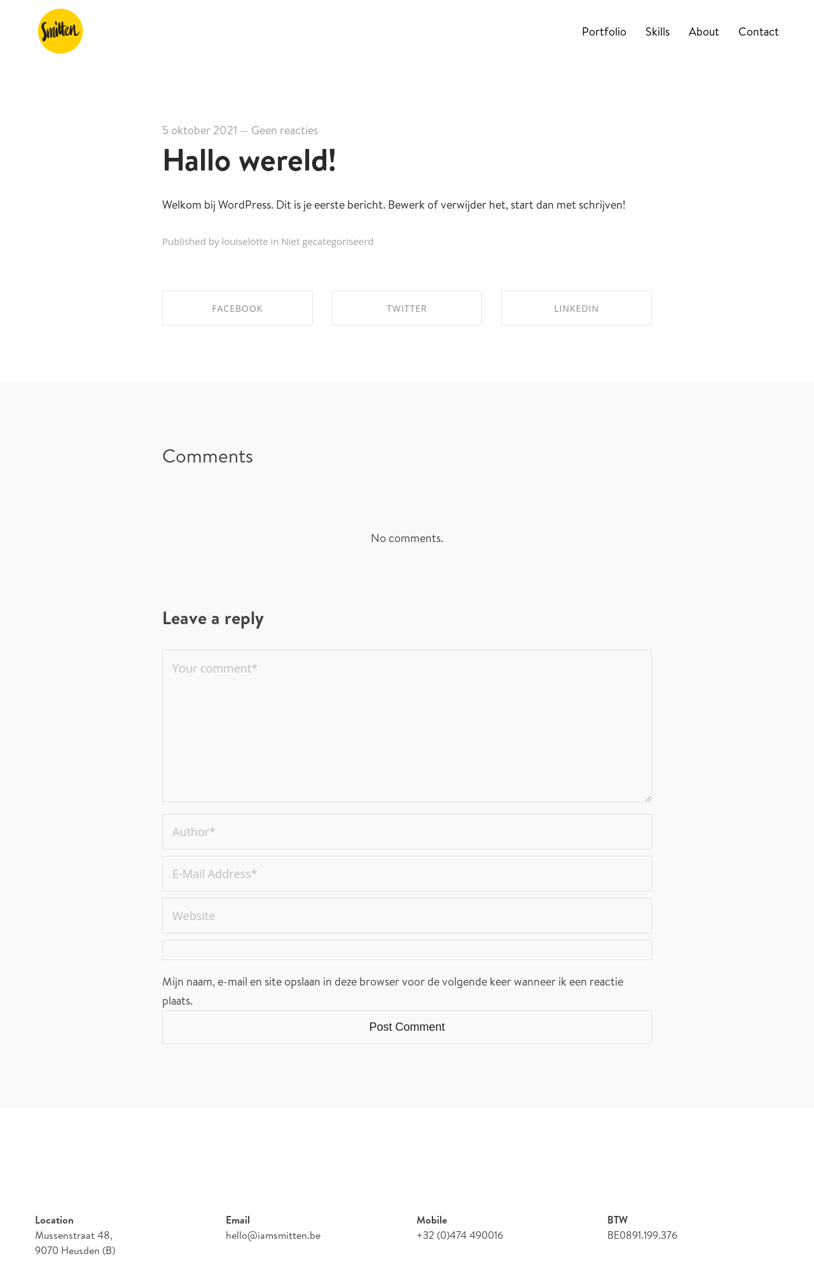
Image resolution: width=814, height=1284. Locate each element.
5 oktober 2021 (199, 130)
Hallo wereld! (249, 159)
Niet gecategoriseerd (328, 241)
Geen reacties (284, 130)
